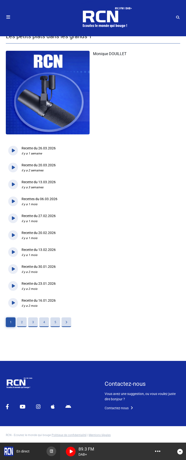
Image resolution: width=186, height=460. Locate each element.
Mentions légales (100, 435)
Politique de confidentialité (69, 435)
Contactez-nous (119, 408)
